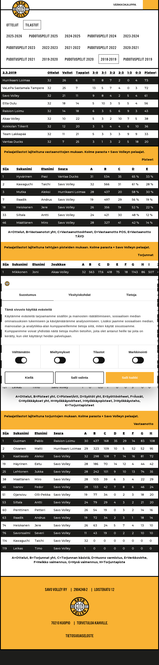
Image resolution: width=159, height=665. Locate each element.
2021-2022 (78, 49)
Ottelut (13, 25)
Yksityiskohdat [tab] (79, 295)
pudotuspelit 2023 (22, 49)
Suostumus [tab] (27, 295)
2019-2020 (54, 62)
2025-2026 (15, 37)
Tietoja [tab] (131, 295)
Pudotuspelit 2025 (47, 37)
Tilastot (34, 25)
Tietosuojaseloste (79, 651)
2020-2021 (141, 49)
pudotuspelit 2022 (110, 49)
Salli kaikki (130, 377)
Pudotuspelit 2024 (110, 37)
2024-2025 (78, 37)
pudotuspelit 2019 (22, 74)
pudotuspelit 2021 (22, 62)
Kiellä (29, 377)
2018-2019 (117, 62)
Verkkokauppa (124, 4)
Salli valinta (79, 377)
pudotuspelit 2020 (86, 62)
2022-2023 (54, 49)
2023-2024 (141, 37)
